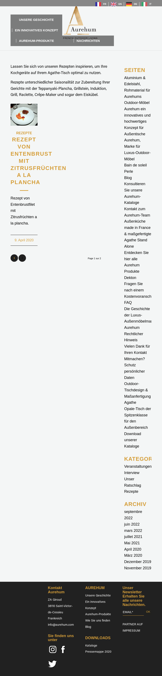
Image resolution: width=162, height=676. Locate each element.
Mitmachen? (134, 359)
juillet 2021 (133, 537)
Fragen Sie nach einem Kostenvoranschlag (140, 290)
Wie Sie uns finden (97, 620)
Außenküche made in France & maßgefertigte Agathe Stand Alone (137, 233)
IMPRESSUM (131, 630)
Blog (128, 178)
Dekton (130, 278)
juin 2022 (132, 524)
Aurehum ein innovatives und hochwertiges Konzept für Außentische (137, 121)
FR (104, 4)
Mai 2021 (132, 543)
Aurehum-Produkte (98, 614)
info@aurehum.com (61, 625)
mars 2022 (133, 531)
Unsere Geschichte (98, 595)
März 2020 (133, 555)
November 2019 (137, 568)
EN (120, 4)
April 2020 (132, 549)
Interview (131, 473)
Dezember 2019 (137, 562)
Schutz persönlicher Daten (134, 371)
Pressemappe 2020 (98, 651)
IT (150, 4)
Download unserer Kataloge (132, 440)
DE (135, 4)
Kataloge (91, 645)
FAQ (128, 302)
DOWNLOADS (98, 638)
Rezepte (24, 133)
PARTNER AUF (133, 624)
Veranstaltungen (138, 466)
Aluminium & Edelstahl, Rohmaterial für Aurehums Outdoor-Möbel (137, 90)
